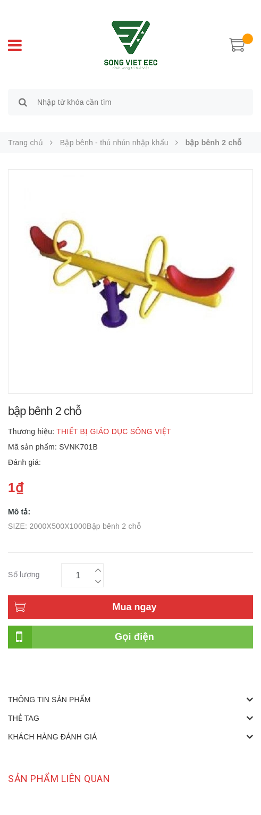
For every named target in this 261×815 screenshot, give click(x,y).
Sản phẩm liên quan (59, 778)
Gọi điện (134, 636)
